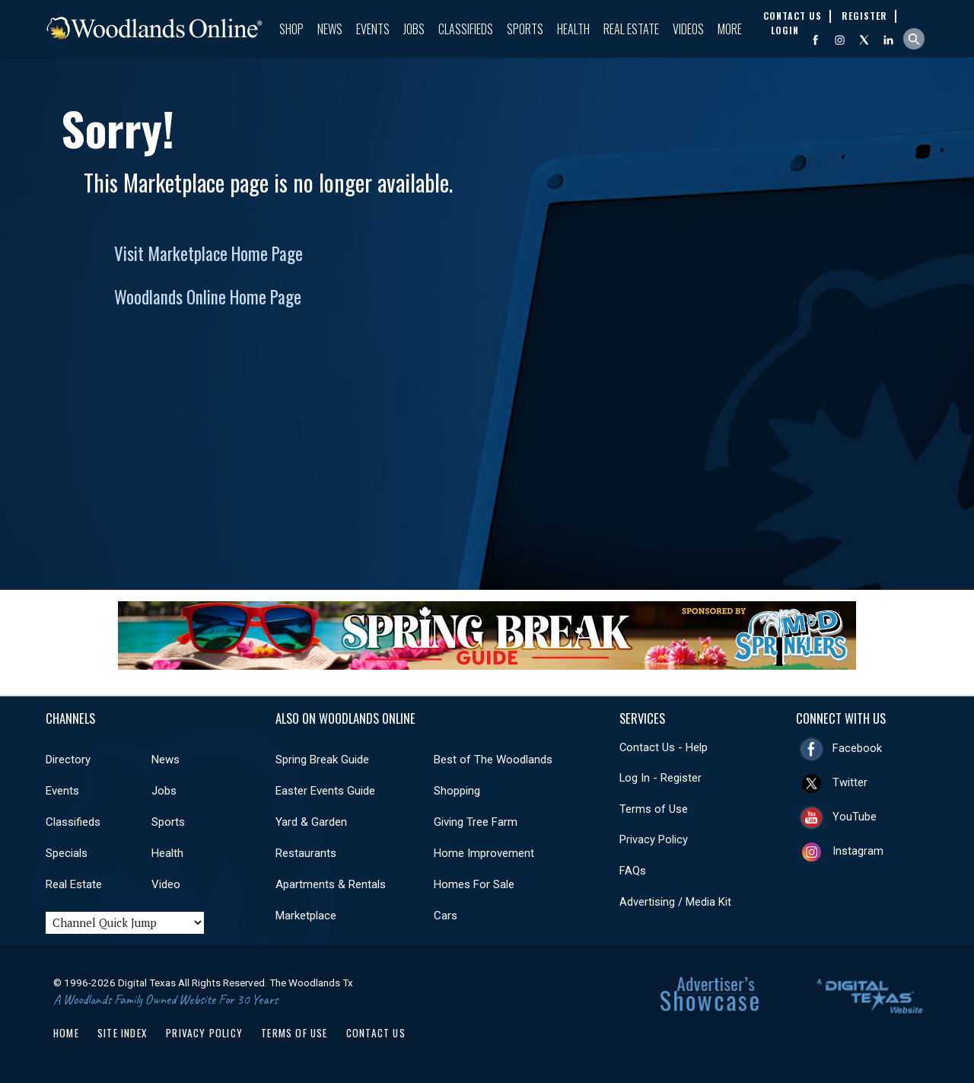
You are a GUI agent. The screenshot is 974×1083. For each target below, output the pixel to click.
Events (373, 29)
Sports (525, 29)
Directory (68, 759)
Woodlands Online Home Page (207, 297)
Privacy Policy (653, 839)
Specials (67, 853)
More (730, 29)
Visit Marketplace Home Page (208, 253)
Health (573, 29)
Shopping (457, 791)
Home (66, 1032)
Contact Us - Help (663, 747)
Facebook (857, 748)
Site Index (122, 1032)
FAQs (632, 871)
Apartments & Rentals (330, 884)
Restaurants (305, 853)
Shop (291, 29)
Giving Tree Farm (475, 822)
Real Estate (631, 29)
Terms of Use (653, 809)
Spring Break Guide (322, 759)
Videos (688, 29)
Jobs (414, 29)
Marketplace (305, 915)
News (329, 29)
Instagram (857, 851)
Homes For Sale (474, 884)
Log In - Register (660, 778)
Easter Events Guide (325, 791)
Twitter (849, 782)
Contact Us (376, 1032)
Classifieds (465, 29)
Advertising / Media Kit (675, 902)
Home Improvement (484, 853)
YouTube (854, 816)
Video (165, 884)
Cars (445, 915)
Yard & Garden (311, 822)
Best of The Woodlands (493, 759)
